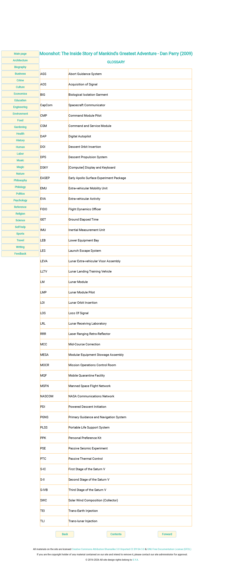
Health (20, 133)
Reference (20, 207)
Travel (20, 240)
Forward (167, 534)
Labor (20, 153)
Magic (20, 167)
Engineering (20, 107)
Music (20, 160)
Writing (20, 247)
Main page (20, 53)
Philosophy (20, 180)
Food (20, 120)
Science (20, 220)
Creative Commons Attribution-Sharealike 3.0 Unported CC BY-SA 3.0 (108, 549)
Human (20, 147)
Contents (115, 534)
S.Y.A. (136, 559)
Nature (20, 173)
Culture (20, 87)
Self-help (20, 227)
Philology (20, 187)
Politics (20, 193)
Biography (20, 67)
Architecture (20, 60)
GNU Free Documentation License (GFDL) (169, 549)
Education (20, 100)
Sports (20, 233)
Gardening (20, 127)
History (20, 140)
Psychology (20, 200)
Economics (20, 93)
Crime (20, 80)
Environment (20, 113)
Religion (20, 213)
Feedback (20, 253)
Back (65, 534)
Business (20, 73)
